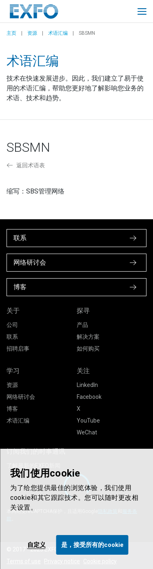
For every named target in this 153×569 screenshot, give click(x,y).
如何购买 (88, 348)
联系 (12, 336)
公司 (12, 325)
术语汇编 (58, 33)
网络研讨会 (21, 397)
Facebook (89, 397)
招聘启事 (18, 348)
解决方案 (88, 336)
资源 (32, 33)
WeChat (87, 432)
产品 (82, 325)
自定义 (36, 545)
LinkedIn (87, 385)
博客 (12, 408)
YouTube (88, 420)
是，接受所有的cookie (92, 545)
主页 (11, 33)
